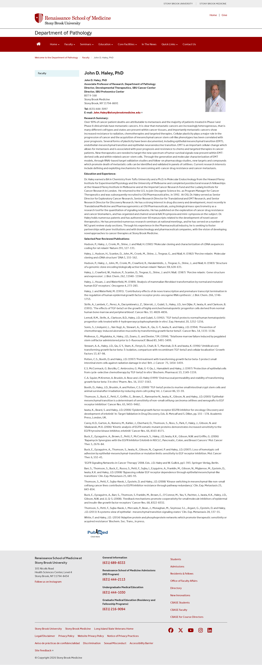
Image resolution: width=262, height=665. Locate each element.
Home (213, 15)
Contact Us (189, 44)
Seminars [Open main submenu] (87, 44)
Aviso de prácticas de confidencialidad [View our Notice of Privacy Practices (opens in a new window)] (57, 643)
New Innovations (180, 595)
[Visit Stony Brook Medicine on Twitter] (180, 630)
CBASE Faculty (178, 609)
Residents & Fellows (181, 573)
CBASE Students (180, 602)
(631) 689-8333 (113, 563)
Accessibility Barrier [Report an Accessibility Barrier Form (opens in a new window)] (141, 643)
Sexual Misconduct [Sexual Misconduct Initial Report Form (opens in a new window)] (115, 643)
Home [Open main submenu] (54, 44)
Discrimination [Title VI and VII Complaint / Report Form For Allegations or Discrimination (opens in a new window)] (92, 643)
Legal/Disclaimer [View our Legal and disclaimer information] (45, 636)
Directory (176, 588)
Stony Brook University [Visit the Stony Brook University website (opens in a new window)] (48, 628)
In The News (149, 44)
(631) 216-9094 (113, 609)
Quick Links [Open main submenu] (170, 44)
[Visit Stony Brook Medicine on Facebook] (171, 630)
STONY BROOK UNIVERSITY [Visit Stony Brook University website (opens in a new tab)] (178, 3)
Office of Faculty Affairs (184, 580)
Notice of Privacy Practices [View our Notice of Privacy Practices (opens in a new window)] (123, 636)
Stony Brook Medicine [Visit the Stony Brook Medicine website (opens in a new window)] (78, 628)
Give (224, 15)
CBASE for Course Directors (186, 616)
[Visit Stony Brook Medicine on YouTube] (190, 630)
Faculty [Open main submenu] (69, 44)
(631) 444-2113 (113, 579)
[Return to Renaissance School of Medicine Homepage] (38, 43)
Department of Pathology (63, 32)
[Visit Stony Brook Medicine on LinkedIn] (210, 630)
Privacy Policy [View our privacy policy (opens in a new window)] (66, 636)
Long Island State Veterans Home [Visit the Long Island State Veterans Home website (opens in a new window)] (114, 628)
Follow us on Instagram (48, 581)
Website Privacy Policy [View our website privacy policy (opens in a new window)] (91, 636)
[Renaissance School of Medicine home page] (96, 19)
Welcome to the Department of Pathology (56, 57)
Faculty (85, 57)
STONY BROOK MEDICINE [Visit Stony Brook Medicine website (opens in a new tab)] (213, 3)
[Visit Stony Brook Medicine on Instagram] (200, 630)
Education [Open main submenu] (106, 44)
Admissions (177, 566)
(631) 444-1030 (113, 592)
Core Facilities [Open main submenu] (127, 44)
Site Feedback (44, 650)
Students (175, 559)
